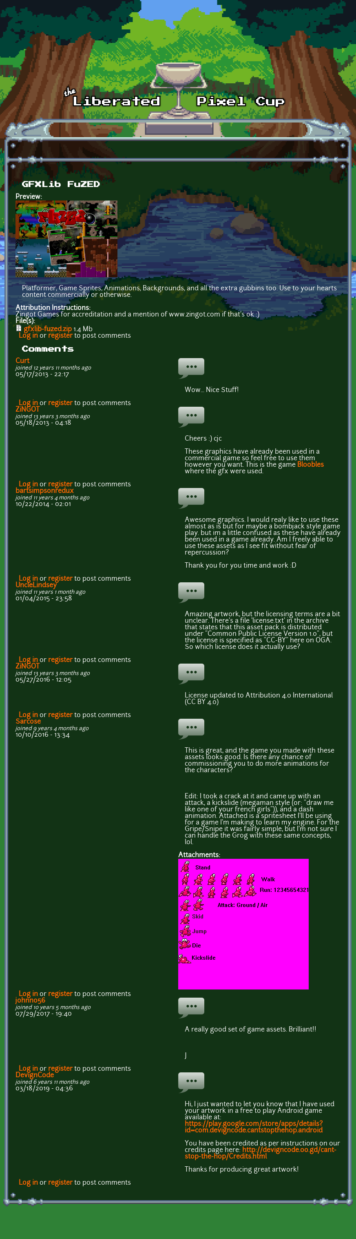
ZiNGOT (27, 410)
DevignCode (34, 1075)
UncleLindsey (36, 585)
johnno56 (30, 1001)
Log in (28, 336)
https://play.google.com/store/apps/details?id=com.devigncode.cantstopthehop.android (254, 1127)
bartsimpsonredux (44, 491)
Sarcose (28, 722)
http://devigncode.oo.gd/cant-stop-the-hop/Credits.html (260, 1153)
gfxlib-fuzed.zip (48, 329)
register (60, 336)
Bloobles (310, 465)
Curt (22, 361)
